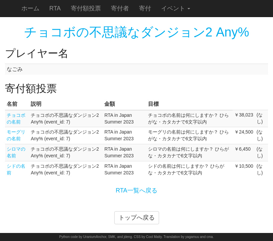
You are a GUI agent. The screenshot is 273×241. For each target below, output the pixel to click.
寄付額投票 (86, 8)
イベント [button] (175, 8)
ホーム (30, 8)
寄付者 (120, 8)
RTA (55, 8)
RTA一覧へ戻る (136, 190)
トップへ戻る (137, 217)
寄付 (145, 8)
